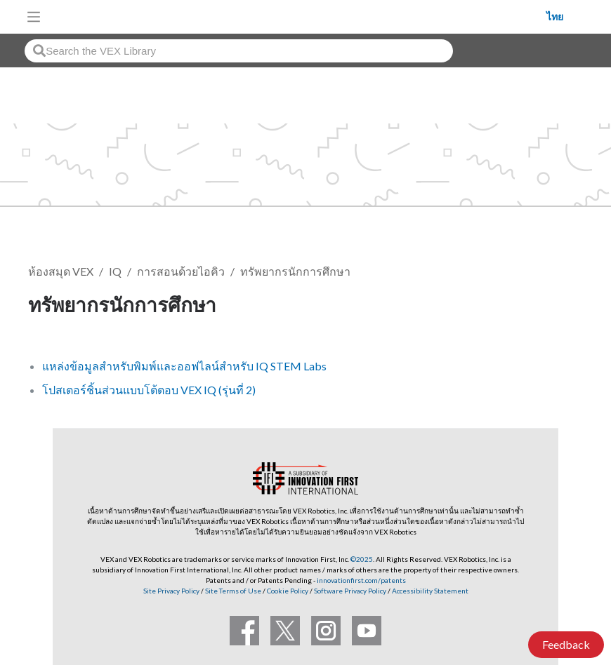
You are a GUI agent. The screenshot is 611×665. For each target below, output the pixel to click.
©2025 (361, 559)
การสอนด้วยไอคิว (181, 271)
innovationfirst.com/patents (361, 580)
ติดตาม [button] (547, 307)
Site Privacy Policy (171, 590)
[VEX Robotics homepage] (297, 16)
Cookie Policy (287, 590)
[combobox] (239, 50)
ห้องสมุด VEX (60, 271)
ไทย (554, 16)
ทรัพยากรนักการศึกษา (295, 271)
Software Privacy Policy (350, 590)
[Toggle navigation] (34, 17)
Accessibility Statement (430, 590)
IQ (115, 271)
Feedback (566, 644)
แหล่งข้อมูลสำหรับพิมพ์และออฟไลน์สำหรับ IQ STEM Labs (184, 365)
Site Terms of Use (232, 590)
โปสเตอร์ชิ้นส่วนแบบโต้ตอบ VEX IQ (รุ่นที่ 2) (149, 389)
